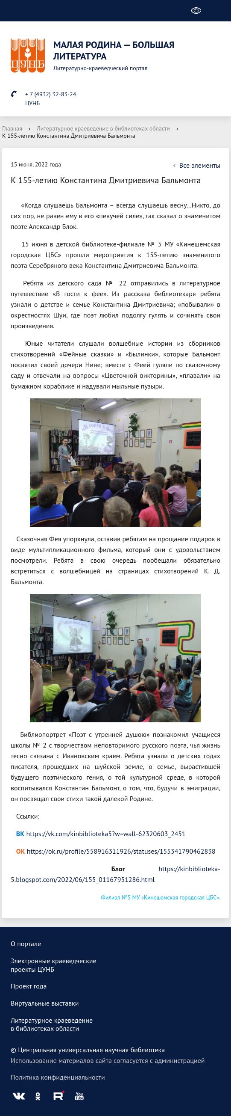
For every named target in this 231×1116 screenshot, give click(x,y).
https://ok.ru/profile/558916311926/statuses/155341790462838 (121, 851)
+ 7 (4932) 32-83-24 (50, 94)
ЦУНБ (32, 103)
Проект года (29, 986)
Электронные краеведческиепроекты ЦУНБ (53, 965)
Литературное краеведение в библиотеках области (103, 128)
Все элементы (195, 165)
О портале (26, 943)
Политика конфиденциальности (58, 1077)
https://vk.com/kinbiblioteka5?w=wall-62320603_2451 (106, 833)
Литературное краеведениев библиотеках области (52, 1024)
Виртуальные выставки (45, 1003)
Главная (12, 128)
